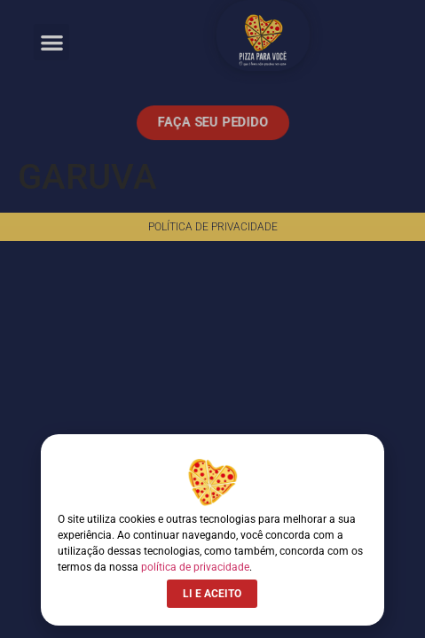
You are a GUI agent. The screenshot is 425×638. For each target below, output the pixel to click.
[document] (212, 319)
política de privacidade (195, 567)
